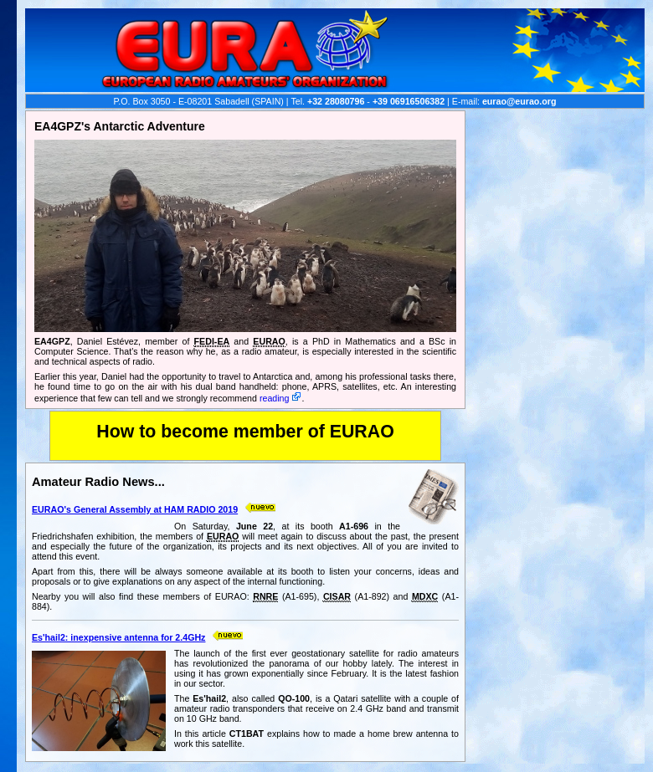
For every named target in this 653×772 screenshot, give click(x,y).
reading (275, 398)
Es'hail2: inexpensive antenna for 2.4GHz (118, 637)
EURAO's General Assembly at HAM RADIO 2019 (135, 509)
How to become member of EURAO (245, 432)
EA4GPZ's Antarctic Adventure (119, 126)
